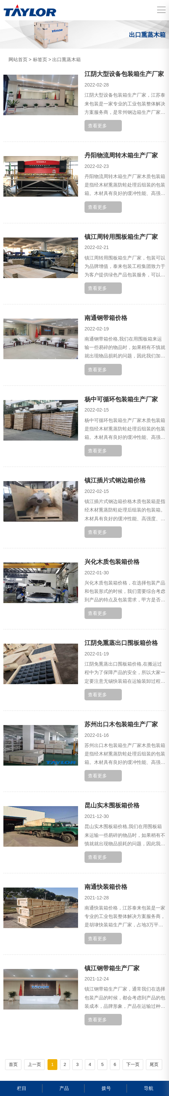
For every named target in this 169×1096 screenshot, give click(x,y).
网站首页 (17, 59)
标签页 (40, 59)
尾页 (154, 1064)
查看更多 (97, 125)
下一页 (132, 1064)
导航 (147, 1088)
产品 (63, 1088)
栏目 (20, 1088)
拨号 (105, 1088)
